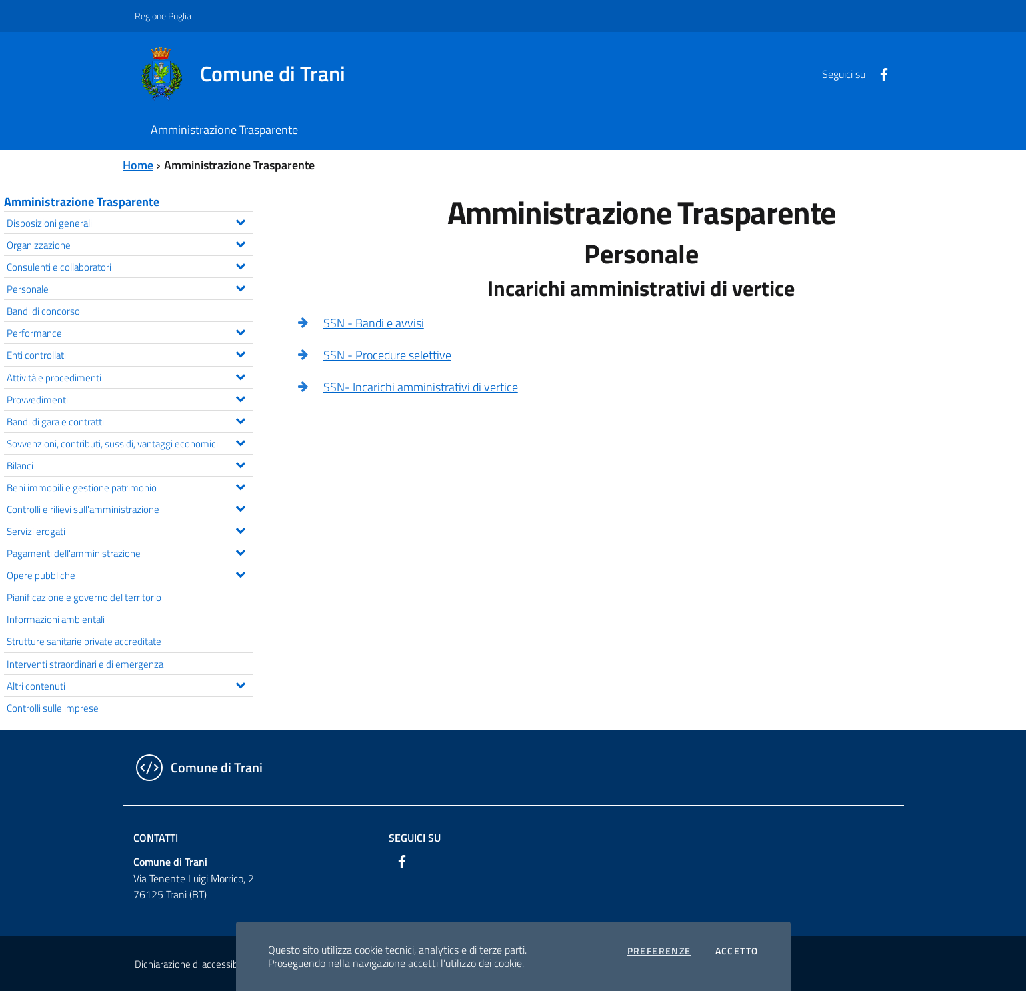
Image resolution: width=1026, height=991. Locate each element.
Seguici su (415, 838)
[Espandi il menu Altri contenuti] (240, 684)
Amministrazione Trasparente (81, 202)
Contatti (155, 838)
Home (138, 165)
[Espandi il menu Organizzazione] (240, 243)
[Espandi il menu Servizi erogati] (240, 529)
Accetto (737, 951)
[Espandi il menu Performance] (240, 331)
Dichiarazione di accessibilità (193, 964)
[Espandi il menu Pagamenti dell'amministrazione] (240, 551)
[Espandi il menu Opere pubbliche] (240, 573)
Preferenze (659, 951)
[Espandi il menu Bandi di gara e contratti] (240, 419)
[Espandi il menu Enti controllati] (240, 353)
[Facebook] (878, 73)
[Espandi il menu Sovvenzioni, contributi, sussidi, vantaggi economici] (240, 441)
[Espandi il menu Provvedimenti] (240, 397)
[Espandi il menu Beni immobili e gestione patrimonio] (240, 485)
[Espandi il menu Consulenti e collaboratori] (240, 265)
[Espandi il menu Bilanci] (240, 463)
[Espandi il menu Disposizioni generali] (240, 221)
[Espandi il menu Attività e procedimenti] (240, 375)
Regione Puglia (163, 16)
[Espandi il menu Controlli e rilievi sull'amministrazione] (240, 507)
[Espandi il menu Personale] (240, 287)
